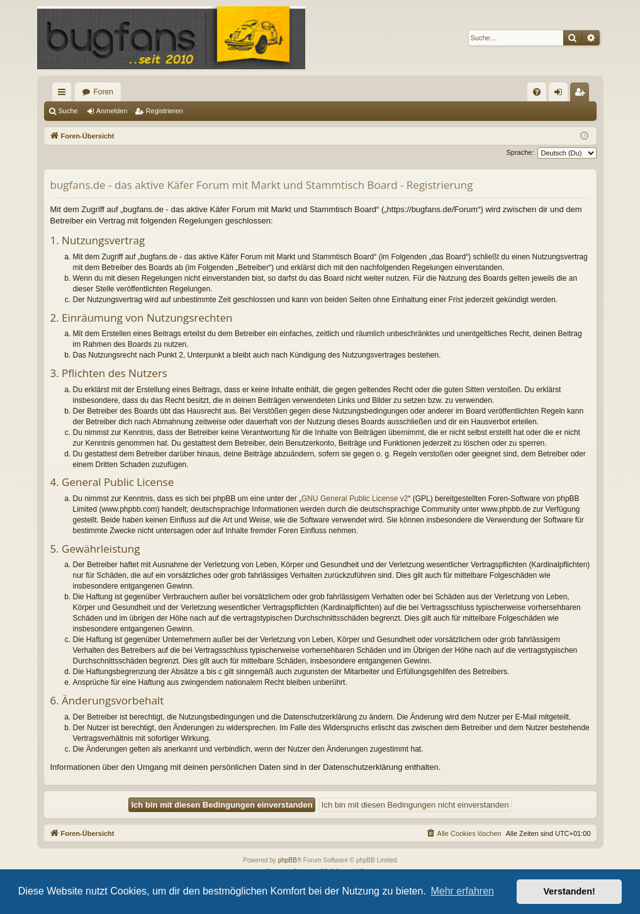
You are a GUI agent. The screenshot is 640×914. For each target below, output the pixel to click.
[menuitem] (536, 91)
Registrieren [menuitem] (581, 94)
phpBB (287, 860)
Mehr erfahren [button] (462, 891)
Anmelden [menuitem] (560, 94)
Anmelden (112, 111)
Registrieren (163, 111)
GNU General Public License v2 (354, 498)
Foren (103, 91)
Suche (68, 111)
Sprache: (520, 152)
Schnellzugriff (64, 94)
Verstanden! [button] (569, 891)
